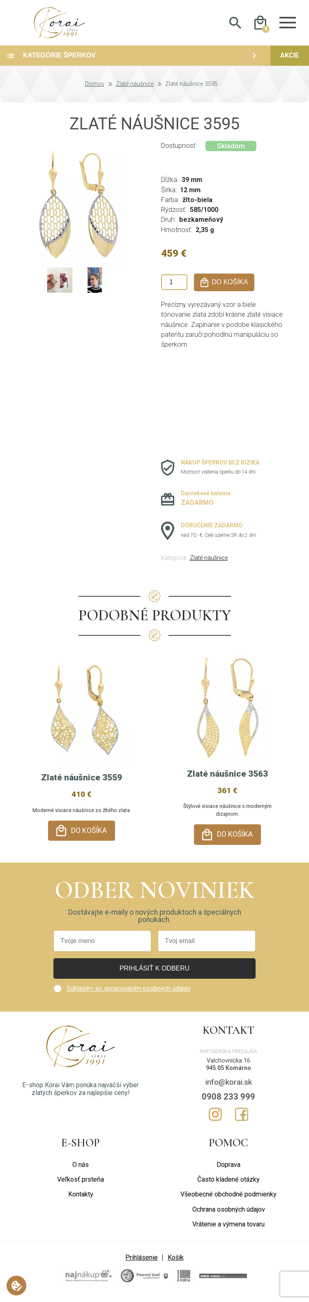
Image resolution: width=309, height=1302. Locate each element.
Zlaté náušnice (135, 93)
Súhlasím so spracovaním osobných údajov (129, 992)
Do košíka (89, 839)
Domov (94, 93)
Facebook (241, 1118)
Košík (176, 1261)
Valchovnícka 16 (228, 1064)
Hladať (235, 27)
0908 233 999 (228, 1100)
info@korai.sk (228, 1085)
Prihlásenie (141, 1261)
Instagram (215, 1118)
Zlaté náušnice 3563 (227, 782)
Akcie (289, 64)
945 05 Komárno (228, 1072)
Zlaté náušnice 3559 (81, 786)
